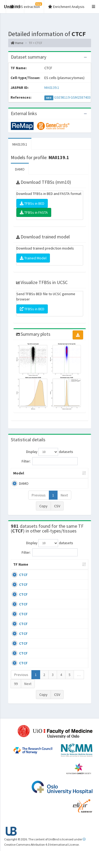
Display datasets (49, 452)
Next (64, 495)
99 (16, 689)
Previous (39, 495)
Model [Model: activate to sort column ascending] (18, 473)
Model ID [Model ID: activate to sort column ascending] (71, 473)
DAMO (20, 169)
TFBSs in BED (32, 203)
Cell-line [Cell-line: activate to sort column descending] (42, 569)
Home (17, 43)
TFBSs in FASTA (34, 212)
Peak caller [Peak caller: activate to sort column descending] (44, 473)
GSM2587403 (80, 97)
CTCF (23, 580)
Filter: (50, 461)
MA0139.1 (51, 87)
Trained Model (33, 258)
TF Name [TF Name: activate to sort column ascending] (18, 567)
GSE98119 (62, 97)
